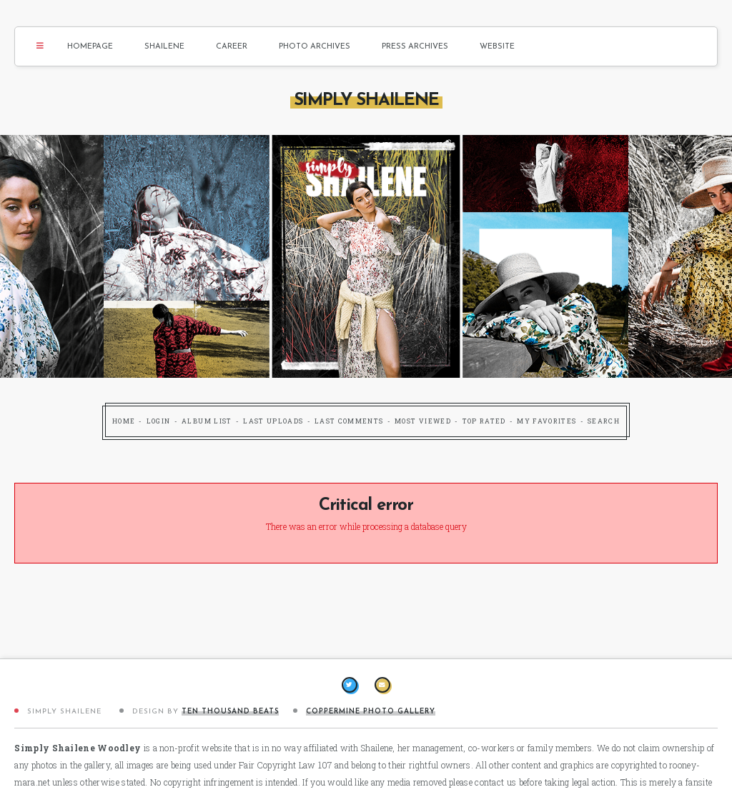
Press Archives (415, 47)
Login (159, 421)
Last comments (349, 421)
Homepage (90, 47)
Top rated (484, 421)
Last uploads (273, 421)
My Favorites (546, 421)
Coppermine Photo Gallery (370, 712)
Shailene (164, 47)
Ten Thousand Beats (230, 712)
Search (604, 421)
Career (231, 47)
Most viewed (423, 421)
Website (497, 47)
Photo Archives (314, 47)
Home (123, 421)
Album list (207, 421)
